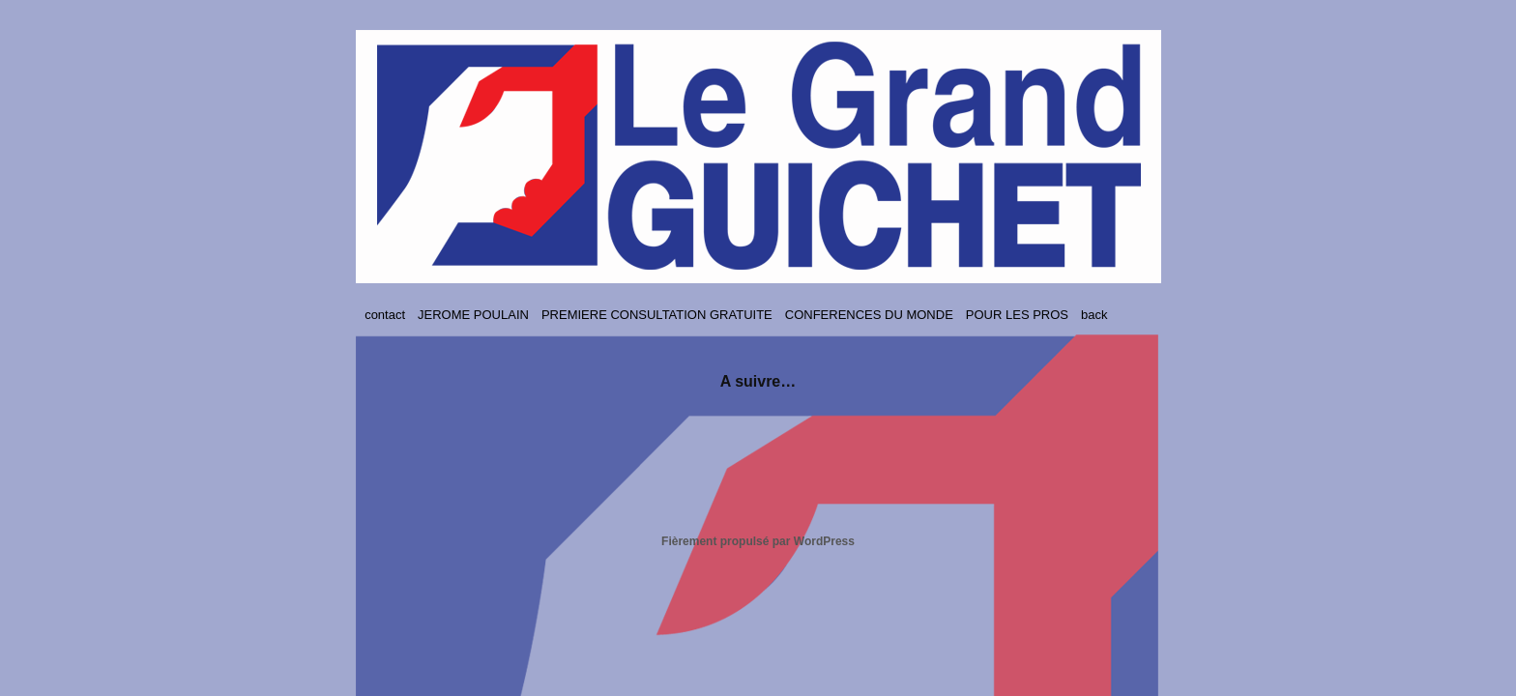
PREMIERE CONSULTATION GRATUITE (657, 314)
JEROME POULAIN (473, 314)
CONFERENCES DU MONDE (869, 314)
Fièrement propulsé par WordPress (758, 541)
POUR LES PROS (1017, 314)
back (1094, 314)
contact (384, 314)
